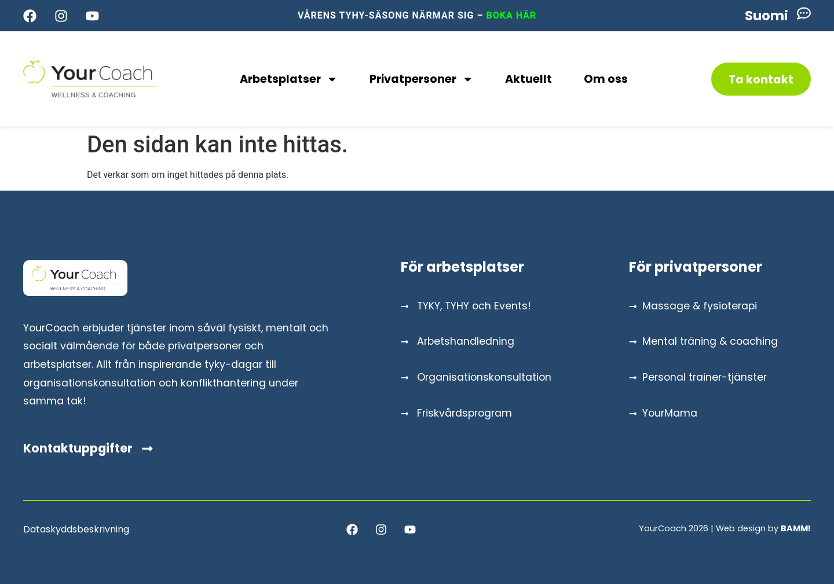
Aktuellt (528, 79)
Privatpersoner (421, 79)
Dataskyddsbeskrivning (76, 529)
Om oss (606, 79)
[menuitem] (766, 15)
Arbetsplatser (289, 79)
